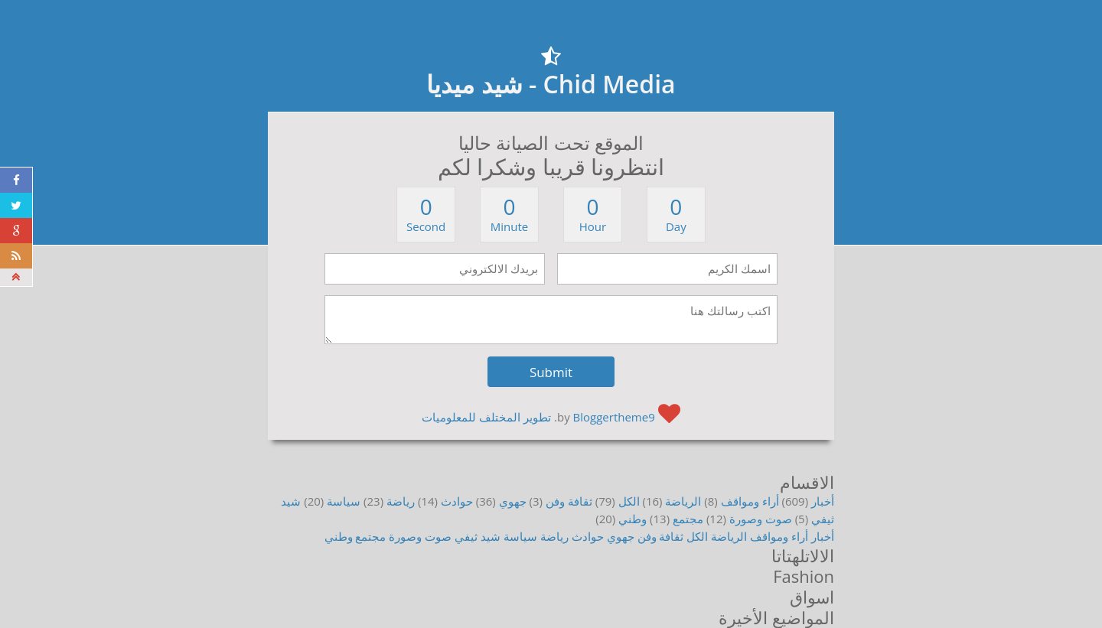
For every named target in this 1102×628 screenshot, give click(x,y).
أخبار (822, 501)
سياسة (343, 501)
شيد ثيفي (477, 536)
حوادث (457, 501)
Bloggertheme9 (614, 417)
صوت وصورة (760, 518)
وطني (632, 518)
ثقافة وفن (569, 501)
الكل (629, 501)
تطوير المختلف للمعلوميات (486, 417)
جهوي (513, 501)
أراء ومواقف (750, 501)
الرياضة (683, 501)
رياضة (400, 501)
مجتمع (688, 518)
